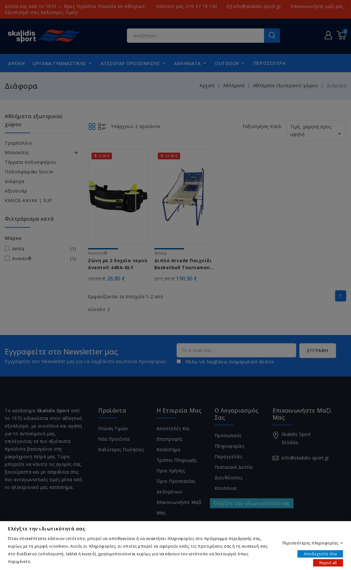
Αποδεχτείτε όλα (320, 553)
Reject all (328, 562)
